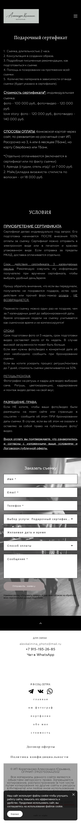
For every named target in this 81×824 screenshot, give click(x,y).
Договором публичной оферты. (26, 448)
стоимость (41, 732)
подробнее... (38, 598)
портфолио (41, 716)
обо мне (41, 724)
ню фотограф (41, 707)
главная (41, 699)
